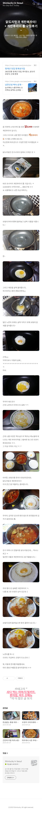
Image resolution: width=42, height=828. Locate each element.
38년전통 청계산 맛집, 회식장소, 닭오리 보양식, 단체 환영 (20, 72)
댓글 (5, 753)
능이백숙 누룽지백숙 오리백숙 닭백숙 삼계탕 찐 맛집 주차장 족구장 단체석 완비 (14, 88)
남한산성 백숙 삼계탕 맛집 (14, 84)
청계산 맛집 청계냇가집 (15, 68)
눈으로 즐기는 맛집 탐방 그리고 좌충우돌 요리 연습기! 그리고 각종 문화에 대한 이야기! (16, 771)
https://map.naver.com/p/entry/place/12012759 (18, 65)
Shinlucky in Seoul (13, 2)
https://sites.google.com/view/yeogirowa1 (19, 81)
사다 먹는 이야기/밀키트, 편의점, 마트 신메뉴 (21, 693)
